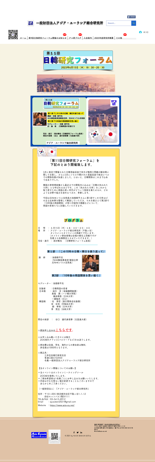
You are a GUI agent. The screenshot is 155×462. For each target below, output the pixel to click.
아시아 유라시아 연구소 (112, 424)
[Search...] (117, 23)
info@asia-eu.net (101, 431)
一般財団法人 (44, 22)
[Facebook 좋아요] (131, 13)
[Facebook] (74, 432)
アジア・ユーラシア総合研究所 (79, 22)
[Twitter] (77, 432)
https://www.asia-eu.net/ (62, 405)
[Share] (131, 16)
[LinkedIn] (81, 432)
